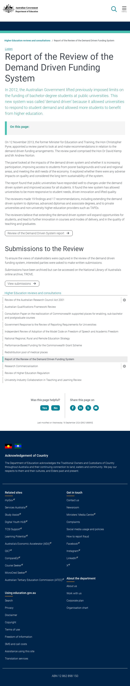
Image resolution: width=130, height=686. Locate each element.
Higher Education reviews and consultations (27, 40)
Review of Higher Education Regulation (27, 373)
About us (72, 586)
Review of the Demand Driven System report (36, 233)
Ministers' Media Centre (80, 514)
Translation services (16, 658)
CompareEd (11, 558)
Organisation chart (77, 607)
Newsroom (73, 507)
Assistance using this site (19, 651)
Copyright (10, 622)
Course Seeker (13, 565)
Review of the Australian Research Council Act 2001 (34, 299)
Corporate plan (75, 600)
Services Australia (15, 507)
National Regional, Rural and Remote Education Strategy (37, 338)
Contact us (73, 500)
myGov (9, 500)
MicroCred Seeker (15, 572)
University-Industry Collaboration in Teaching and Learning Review (43, 380)
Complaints (73, 522)
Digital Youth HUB (15, 522)
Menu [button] (124, 12)
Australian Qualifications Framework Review (30, 306)
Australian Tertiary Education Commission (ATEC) (33, 580)
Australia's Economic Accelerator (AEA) (27, 543)
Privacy (9, 607)
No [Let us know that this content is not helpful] (56, 408)
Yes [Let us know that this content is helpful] (44, 408)
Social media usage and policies (85, 529)
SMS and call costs (16, 644)
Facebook (72, 543)
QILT (7, 551)
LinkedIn (71, 558)
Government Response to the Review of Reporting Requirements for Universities (50, 324)
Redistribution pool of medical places (26, 352)
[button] (124, 300)
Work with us (74, 593)
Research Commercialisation (21, 366)
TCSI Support (12, 529)
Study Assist (12, 514)
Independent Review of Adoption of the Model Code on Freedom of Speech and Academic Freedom (61, 331)
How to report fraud (78, 536)
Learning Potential (15, 536)
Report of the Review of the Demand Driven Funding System (39, 359)
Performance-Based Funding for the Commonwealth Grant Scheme (43, 345)
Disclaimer (11, 615)
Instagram (72, 551)
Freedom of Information (18, 636)
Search (9, 600)
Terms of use (12, 629)
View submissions (19, 283)
